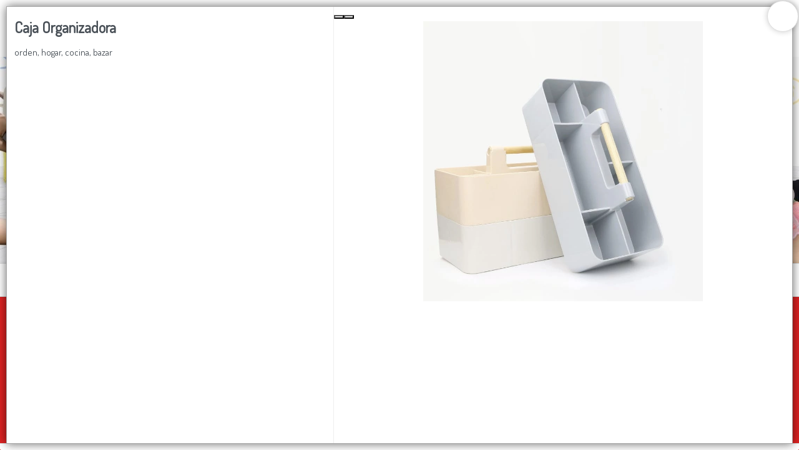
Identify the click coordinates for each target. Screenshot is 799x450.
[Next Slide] (349, 17)
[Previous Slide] (339, 17)
